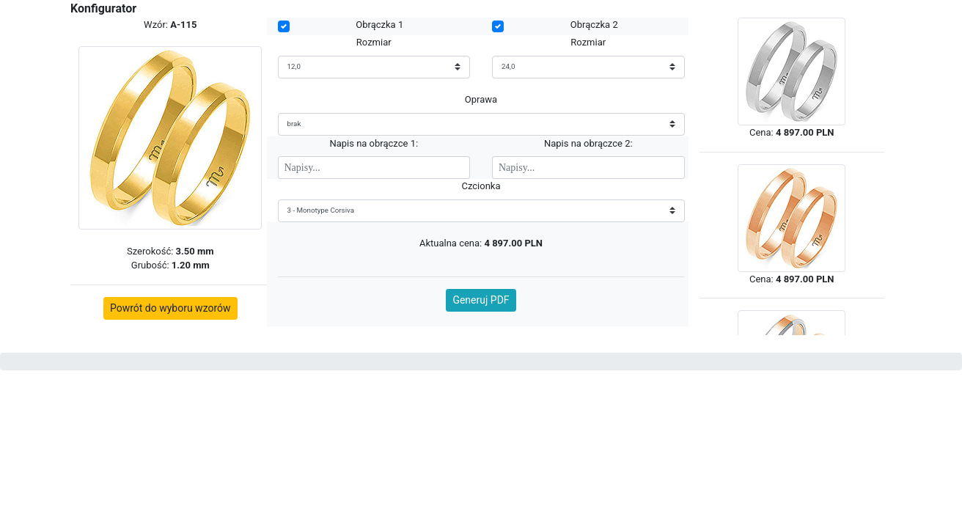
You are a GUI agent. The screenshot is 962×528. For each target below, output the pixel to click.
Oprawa (481, 99)
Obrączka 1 (379, 24)
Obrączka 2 (594, 24)
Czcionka (480, 185)
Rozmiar (374, 42)
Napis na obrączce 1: (373, 143)
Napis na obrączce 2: (588, 143)
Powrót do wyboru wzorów (170, 308)
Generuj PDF (480, 300)
